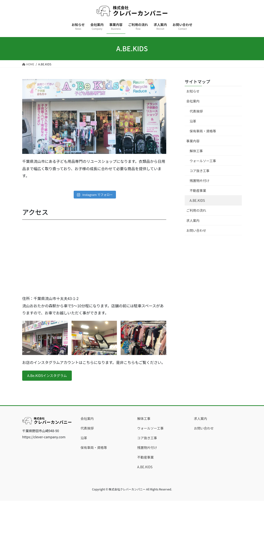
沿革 (193, 121)
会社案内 (193, 101)
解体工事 (196, 150)
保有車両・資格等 (203, 131)
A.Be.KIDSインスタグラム (49, 376)
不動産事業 (198, 190)
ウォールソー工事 (203, 160)
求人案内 (193, 220)
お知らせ (193, 91)
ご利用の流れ (196, 210)
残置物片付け (199, 180)
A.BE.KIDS (197, 200)
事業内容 (193, 141)
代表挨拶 (196, 111)
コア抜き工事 (199, 170)
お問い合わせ (196, 230)
